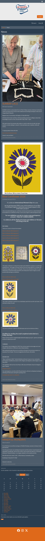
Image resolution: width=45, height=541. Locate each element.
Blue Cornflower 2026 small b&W (10, 279)
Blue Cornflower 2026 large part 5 (10, 240)
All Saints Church (6, 368)
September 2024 (7, 509)
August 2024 (7, 510)
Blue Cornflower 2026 (13, 196)
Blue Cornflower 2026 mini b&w (10, 310)
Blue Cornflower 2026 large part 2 (10, 233)
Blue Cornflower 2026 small (9, 276)
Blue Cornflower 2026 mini (8, 307)
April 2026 (6, 494)
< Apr (18, 474)
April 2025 (6, 504)
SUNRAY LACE (10, 103)
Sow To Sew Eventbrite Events (9, 133)
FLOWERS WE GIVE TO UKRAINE (10, 375)
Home (3, 27)
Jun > (27, 474)
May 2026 (6, 493)
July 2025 (6, 500)
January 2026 (7, 497)
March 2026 (6, 496)
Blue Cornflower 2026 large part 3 (10, 235)
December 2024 (7, 506)
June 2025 (6, 501)
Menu (41, 23)
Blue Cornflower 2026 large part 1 (10, 230)
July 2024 (6, 511)
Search (34, 23)
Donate (40, 16)
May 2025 (6, 503)
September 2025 (7, 499)
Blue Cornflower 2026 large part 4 (10, 238)
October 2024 (7, 507)
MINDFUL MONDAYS (14, 439)
